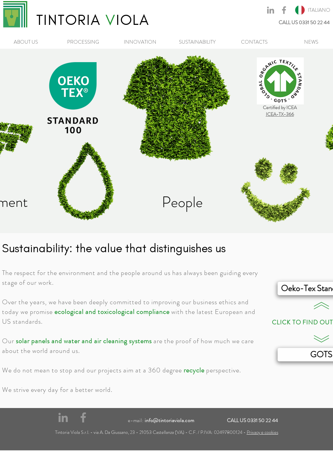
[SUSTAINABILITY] (197, 42)
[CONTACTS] (254, 42)
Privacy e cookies (262, 432)
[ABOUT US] (26, 42)
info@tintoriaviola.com (169, 420)
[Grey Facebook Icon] (284, 10)
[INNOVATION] (140, 42)
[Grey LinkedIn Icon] (271, 10)
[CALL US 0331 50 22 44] (275, 22)
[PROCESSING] (83, 42)
